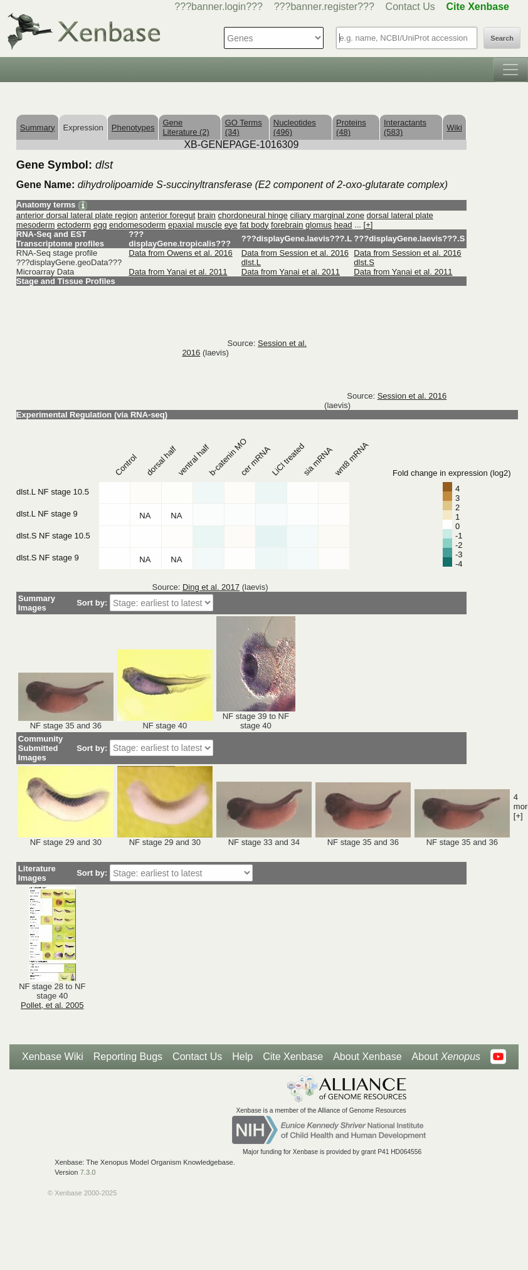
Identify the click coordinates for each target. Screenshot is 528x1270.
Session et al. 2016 (412, 396)
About (446, 1057)
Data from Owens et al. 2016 (180, 253)
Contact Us (410, 6)
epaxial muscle (195, 224)
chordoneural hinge (252, 215)
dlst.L (251, 262)
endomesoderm (137, 224)
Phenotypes (133, 127)
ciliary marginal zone (327, 215)
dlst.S (364, 262)
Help (242, 1056)
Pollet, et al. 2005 (52, 1005)
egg (100, 224)
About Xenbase (367, 1056)
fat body (254, 224)
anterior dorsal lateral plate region (77, 215)
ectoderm (74, 224)
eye (231, 224)
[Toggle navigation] (510, 69)
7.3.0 (88, 1172)
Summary (37, 127)
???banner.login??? (218, 6)
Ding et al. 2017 (211, 587)
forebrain (287, 224)
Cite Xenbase (293, 1056)
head (343, 224)
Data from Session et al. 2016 (295, 253)
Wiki (454, 127)
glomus (318, 224)
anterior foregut (167, 215)
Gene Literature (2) (185, 127)
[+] (368, 224)
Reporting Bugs (127, 1056)
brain (207, 215)
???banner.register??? (324, 6)
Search (502, 38)
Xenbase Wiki (52, 1056)
